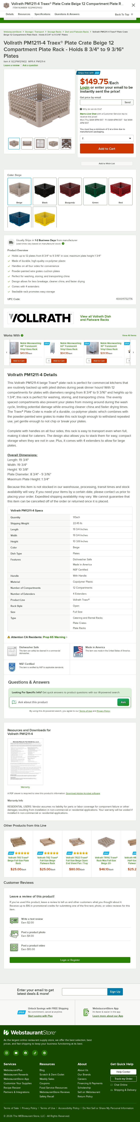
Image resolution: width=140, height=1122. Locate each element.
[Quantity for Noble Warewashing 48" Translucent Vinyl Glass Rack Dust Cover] (8, 361)
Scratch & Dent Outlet (52, 1074)
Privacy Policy (103, 711)
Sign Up (115, 991)
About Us (83, 1070)
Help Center (123, 1071)
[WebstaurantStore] (49, 1032)
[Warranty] (25, 763)
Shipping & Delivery (123, 1090)
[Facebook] (25, 1053)
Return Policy (85, 1096)
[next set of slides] (133, 352)
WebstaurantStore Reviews (55, 1092)
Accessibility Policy (68, 1108)
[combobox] (70, 16)
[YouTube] (16, 1053)
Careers (82, 1079)
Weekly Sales (47, 1079)
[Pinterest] (44, 1053)
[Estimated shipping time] (63, 243)
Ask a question (30, 65)
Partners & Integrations (17, 1092)
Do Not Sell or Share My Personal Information (108, 1108)
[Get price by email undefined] (101, 102)
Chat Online (118, 1084)
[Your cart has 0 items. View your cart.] (130, 6)
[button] (14, 143)
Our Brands (84, 1074)
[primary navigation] (11, 6)
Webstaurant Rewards (16, 1074)
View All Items (129, 335)
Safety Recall (47, 1096)
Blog (42, 1070)
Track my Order (124, 1078)
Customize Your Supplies (18, 1083)
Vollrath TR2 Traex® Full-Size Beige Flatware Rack (47, 860)
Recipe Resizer (12, 1087)
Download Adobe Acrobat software (83, 793)
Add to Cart (18, 361)
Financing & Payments (90, 1083)
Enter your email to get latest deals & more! (35, 991)
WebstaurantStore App (16, 1079)
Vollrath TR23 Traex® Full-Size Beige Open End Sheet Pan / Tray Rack (77, 860)
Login (85, 87)
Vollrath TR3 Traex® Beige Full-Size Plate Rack (18, 860)
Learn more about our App (108, 1015)
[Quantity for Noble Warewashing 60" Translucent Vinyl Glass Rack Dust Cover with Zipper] (48, 361)
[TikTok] (35, 1053)
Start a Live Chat (88, 114)
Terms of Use (85, 711)
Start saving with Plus (40, 1015)
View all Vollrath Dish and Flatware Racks (95, 318)
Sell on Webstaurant (89, 1092)
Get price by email (90, 97)
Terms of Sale (11, 1108)
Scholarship (84, 1087)
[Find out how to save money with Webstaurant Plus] (7, 343)
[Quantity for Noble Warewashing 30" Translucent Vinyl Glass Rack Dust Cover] (88, 361)
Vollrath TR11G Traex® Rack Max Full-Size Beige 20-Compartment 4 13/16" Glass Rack (106, 860)
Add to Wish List (107, 163)
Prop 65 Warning (54, 637)
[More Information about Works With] (22, 335)
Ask (123, 702)
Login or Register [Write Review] (70, 960)
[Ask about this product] (70, 702)
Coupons (45, 1083)
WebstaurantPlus (13, 1070)
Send (128, 102)
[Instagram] (6, 1053)
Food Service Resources (53, 1087)
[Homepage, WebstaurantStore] (70, 7)
